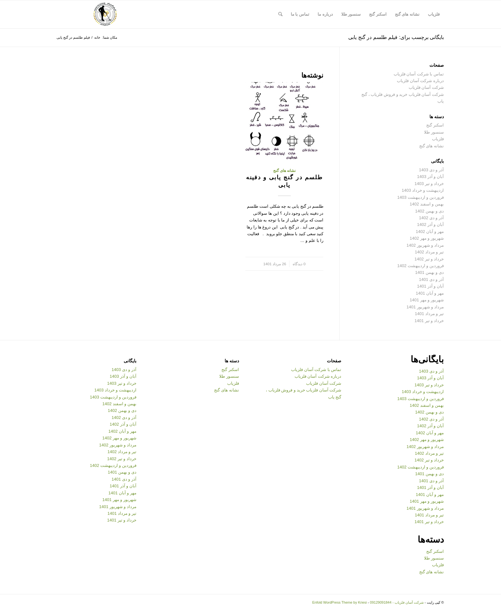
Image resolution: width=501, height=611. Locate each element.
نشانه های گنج (284, 170)
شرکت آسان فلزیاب (426, 87)
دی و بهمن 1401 (429, 272)
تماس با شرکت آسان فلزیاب (419, 74)
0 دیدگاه (299, 264)
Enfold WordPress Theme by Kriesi (339, 602)
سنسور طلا (434, 132)
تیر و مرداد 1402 (429, 252)
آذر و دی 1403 (431, 169)
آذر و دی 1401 (431, 279)
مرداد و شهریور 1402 (425, 245)
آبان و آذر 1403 (430, 176)
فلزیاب (438, 138)
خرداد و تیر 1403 (429, 183)
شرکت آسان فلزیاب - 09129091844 (397, 602)
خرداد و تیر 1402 (429, 259)
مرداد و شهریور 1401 (425, 307)
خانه (97, 37)
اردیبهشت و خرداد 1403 (423, 190)
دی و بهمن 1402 (429, 211)
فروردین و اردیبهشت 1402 (420, 265)
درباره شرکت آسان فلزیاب (420, 80)
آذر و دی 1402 (431, 217)
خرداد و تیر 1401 (429, 320)
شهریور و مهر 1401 (427, 300)
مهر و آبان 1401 (430, 293)
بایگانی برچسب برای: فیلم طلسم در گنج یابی (396, 37)
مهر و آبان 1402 (430, 231)
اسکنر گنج (435, 125)
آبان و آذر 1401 (430, 286)
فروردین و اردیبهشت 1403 (420, 197)
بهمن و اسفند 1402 (427, 204)
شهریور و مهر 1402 (427, 238)
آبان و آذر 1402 (430, 224)
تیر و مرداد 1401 (429, 313)
